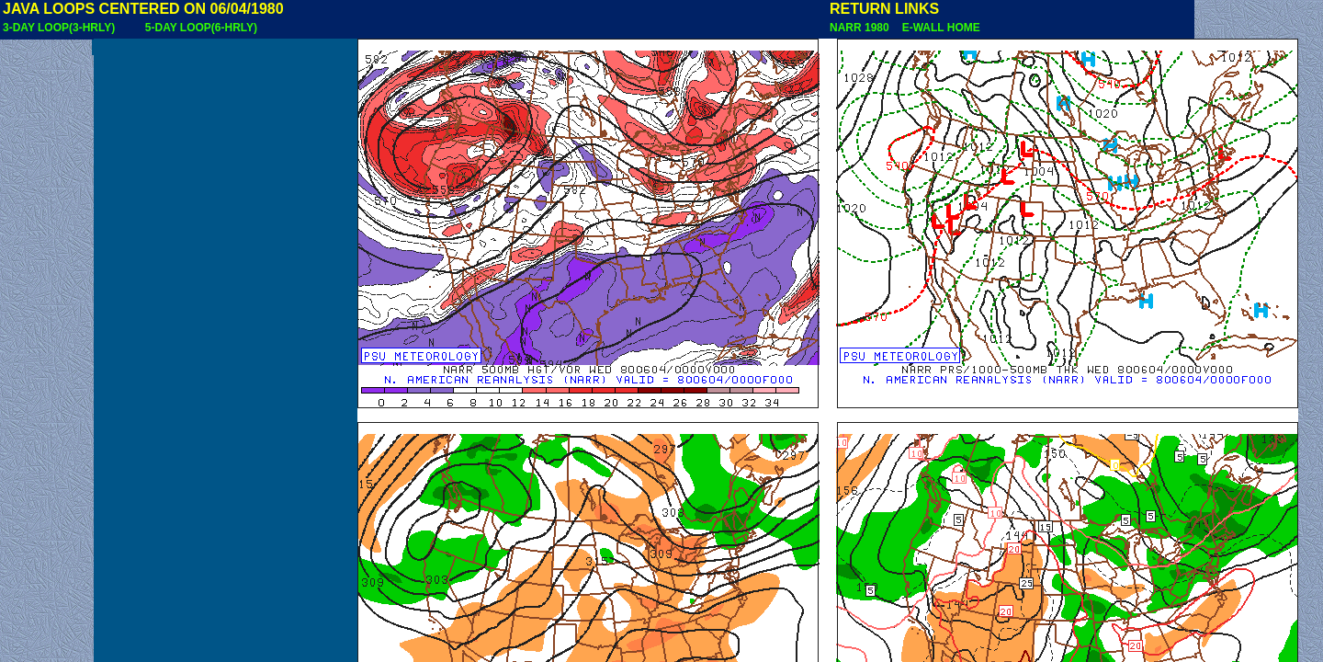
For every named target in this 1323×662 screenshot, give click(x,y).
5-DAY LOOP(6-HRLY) (201, 27)
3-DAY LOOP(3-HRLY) (59, 27)
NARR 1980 (861, 27)
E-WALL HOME (938, 27)
